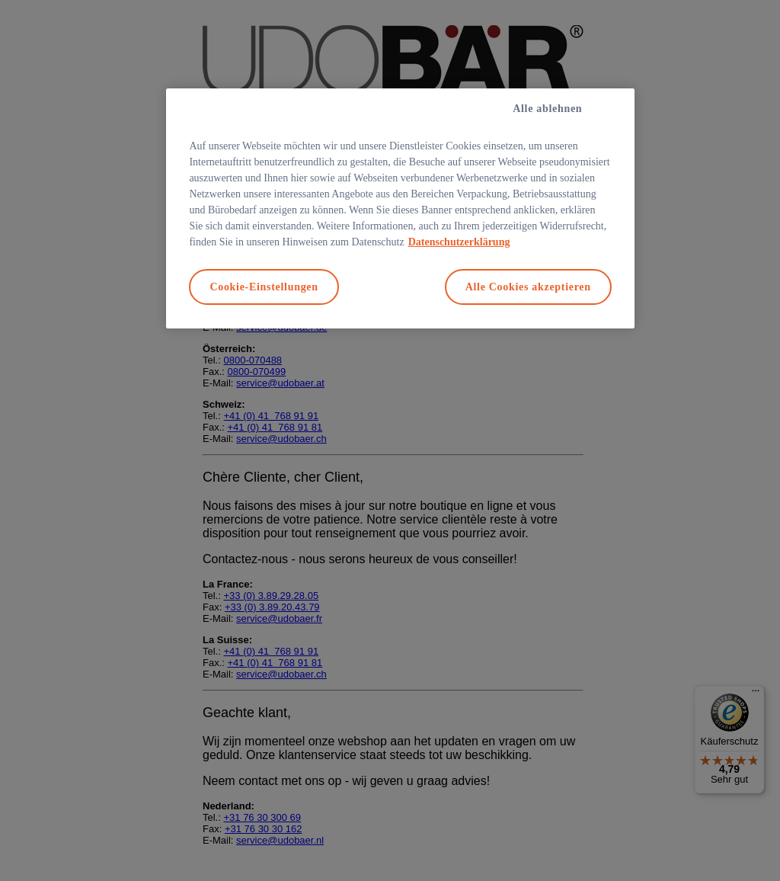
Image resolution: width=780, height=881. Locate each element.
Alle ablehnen (547, 108)
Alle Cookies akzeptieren (528, 287)
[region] (400, 208)
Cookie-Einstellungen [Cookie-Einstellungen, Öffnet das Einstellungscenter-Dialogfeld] (263, 287)
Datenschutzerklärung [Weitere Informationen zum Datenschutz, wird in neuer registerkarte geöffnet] (459, 242)
